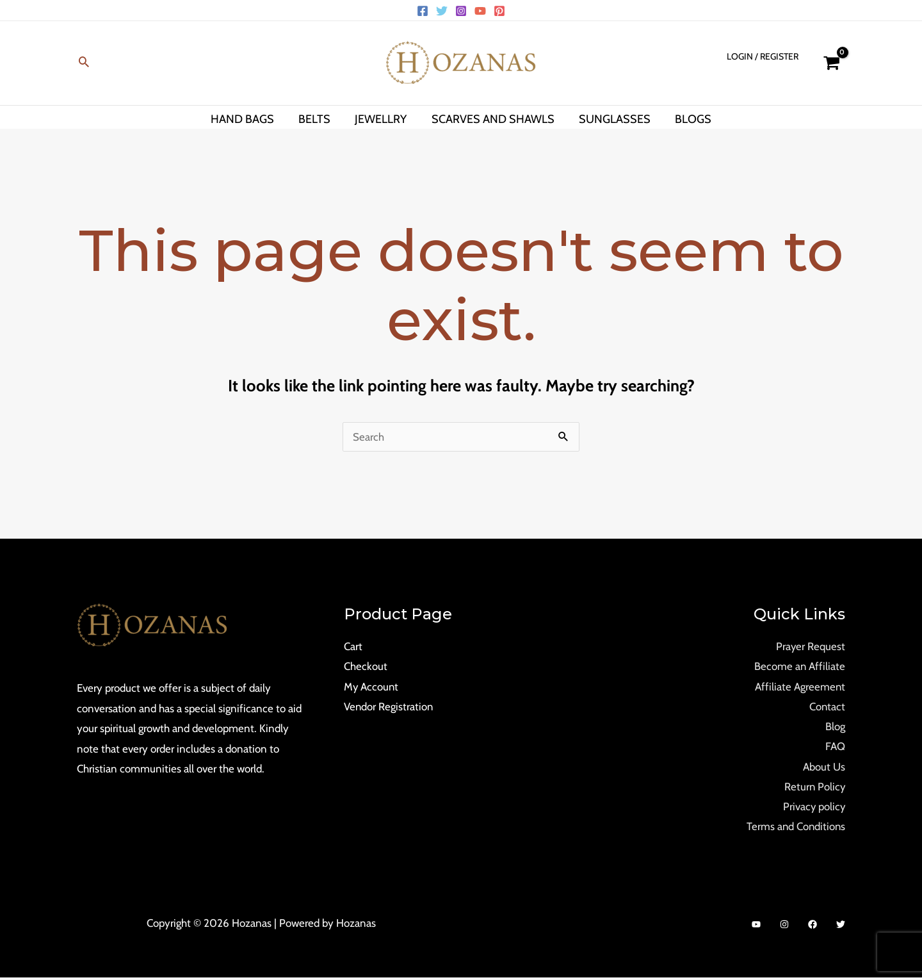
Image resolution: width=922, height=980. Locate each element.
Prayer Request (810, 646)
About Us (824, 768)
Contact (827, 707)
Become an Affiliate (799, 666)
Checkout (365, 666)
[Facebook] (422, 11)
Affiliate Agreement (799, 686)
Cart (353, 646)
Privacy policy (813, 808)
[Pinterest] (499, 11)
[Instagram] (461, 11)
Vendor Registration (389, 707)
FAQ (835, 747)
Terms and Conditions (795, 828)
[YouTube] (480, 11)
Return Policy (814, 787)
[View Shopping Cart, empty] (831, 63)
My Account (372, 686)
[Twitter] (442, 11)
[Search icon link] (84, 63)
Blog (835, 727)
